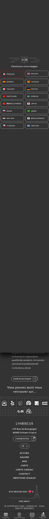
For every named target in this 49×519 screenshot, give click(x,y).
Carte (24, 465)
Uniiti (27, 501)
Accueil (24, 453)
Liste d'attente (19, 515)
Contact (24, 473)
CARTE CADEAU (24, 469)
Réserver (5, 515)
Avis (24, 461)
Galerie (24, 457)
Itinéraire (43, 515)
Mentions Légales (24, 478)
